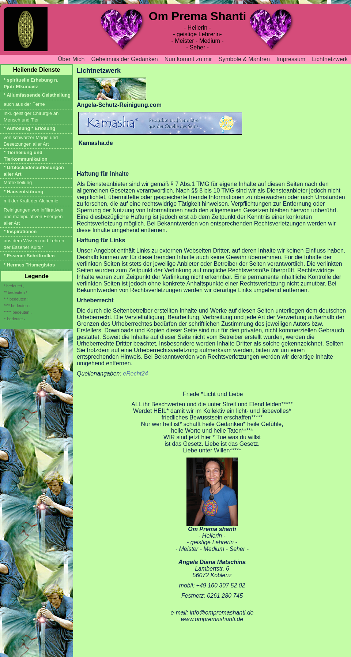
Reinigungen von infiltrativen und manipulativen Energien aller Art (33, 216)
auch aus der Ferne (24, 104)
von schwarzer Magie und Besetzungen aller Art (31, 141)
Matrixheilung (18, 182)
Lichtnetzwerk (330, 59)
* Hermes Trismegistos (29, 265)
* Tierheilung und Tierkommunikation (26, 156)
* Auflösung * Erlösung (29, 128)
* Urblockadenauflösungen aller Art (34, 171)
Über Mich (71, 59)
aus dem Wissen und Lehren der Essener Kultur (34, 244)
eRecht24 (135, 373)
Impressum (290, 59)
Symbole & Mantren (244, 59)
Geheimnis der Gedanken (124, 59)
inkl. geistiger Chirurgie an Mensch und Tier (31, 117)
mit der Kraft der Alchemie (31, 201)
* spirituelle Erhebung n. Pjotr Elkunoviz (31, 83)
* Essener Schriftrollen (29, 255)
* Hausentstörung (23, 191)
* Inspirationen (20, 231)
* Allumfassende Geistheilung (37, 95)
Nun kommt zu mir (188, 59)
